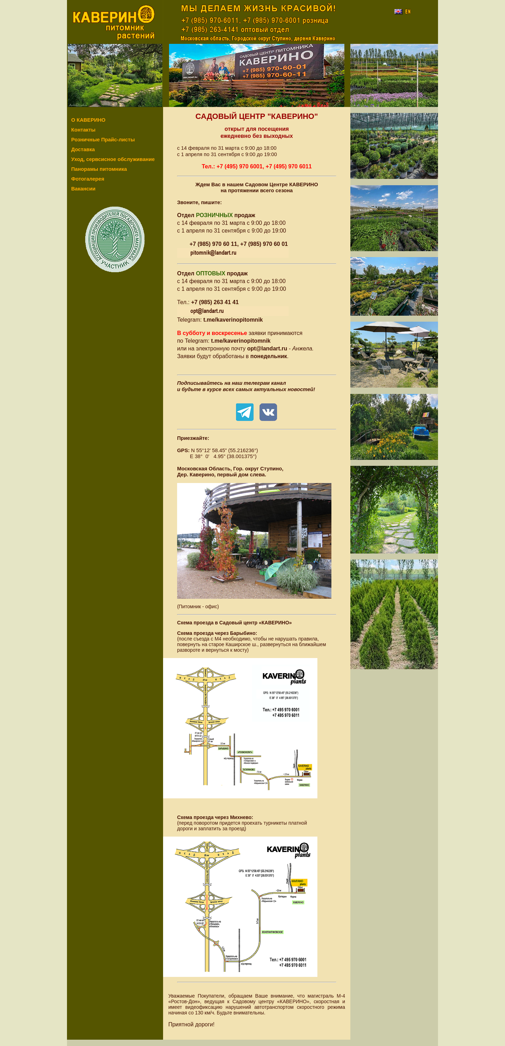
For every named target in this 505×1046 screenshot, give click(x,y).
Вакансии (83, 189)
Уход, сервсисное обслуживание (113, 159)
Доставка (83, 149)
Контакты (83, 130)
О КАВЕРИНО (88, 120)
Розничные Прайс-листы (103, 139)
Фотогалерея (87, 179)
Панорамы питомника (99, 169)
